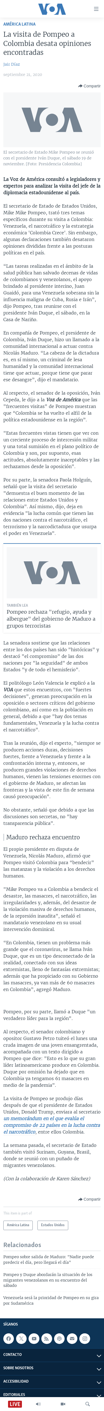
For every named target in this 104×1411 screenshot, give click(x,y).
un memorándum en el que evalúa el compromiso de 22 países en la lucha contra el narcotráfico (51, 1125)
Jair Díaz (11, 64)
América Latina (19, 24)
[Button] (89, 86)
